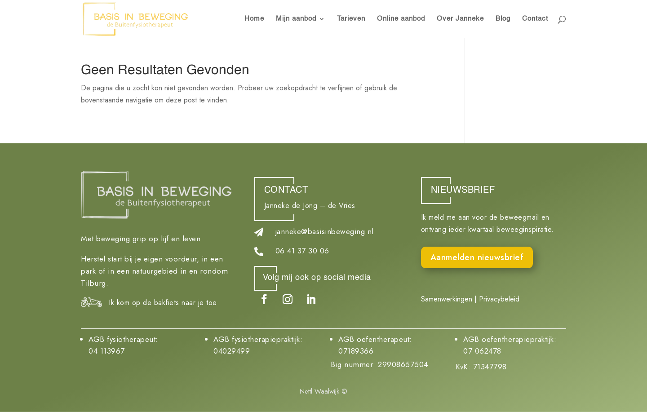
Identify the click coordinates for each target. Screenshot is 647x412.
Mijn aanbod (296, 19)
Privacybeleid (499, 299)
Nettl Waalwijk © (323, 391)
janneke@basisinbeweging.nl (324, 231)
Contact (535, 19)
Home (254, 19)
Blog (503, 19)
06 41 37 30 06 (302, 250)
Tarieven (351, 19)
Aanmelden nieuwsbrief (477, 257)
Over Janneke (460, 19)
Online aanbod (401, 19)
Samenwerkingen (446, 299)
